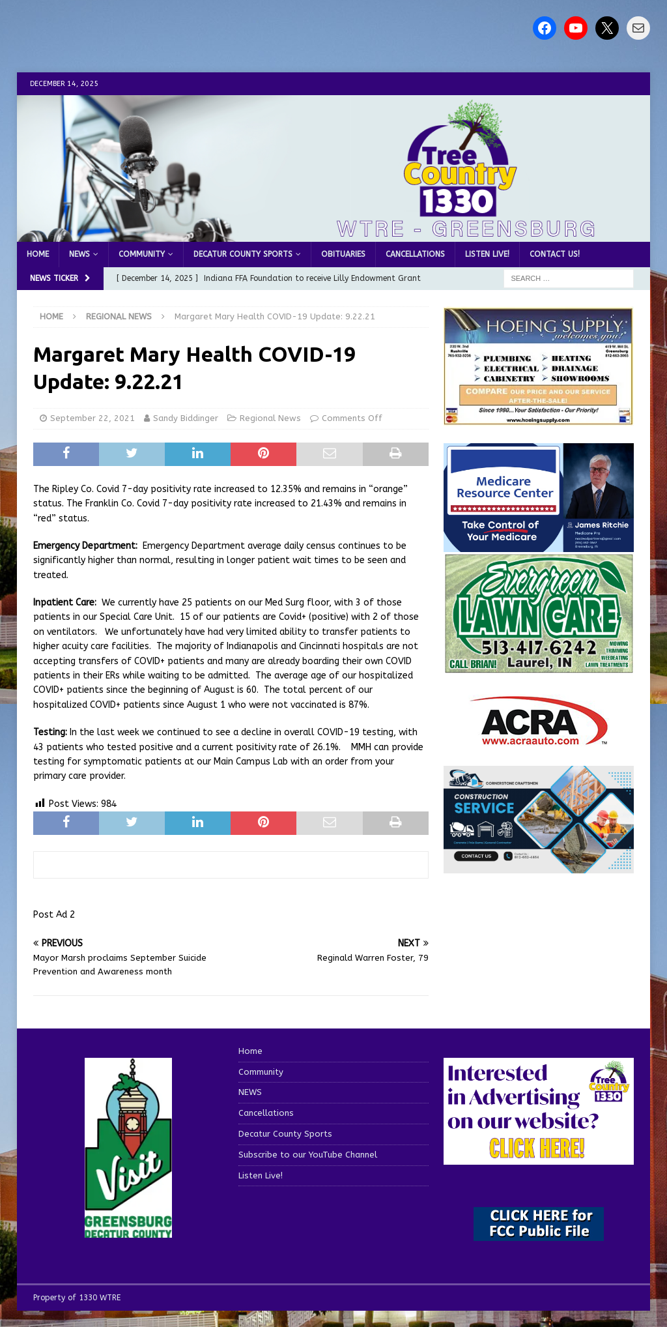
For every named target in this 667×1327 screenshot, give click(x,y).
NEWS (79, 254)
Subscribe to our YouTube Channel (307, 1154)
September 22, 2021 (92, 418)
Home (38, 254)
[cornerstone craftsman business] (539, 865)
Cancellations (415, 254)
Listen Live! (487, 254)
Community (142, 254)
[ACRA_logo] (539, 738)
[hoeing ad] (539, 418)
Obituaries (343, 254)
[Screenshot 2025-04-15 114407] (539, 667)
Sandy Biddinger (185, 418)
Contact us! (555, 254)
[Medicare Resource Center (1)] (539, 544)
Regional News (270, 418)
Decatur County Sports (242, 254)
